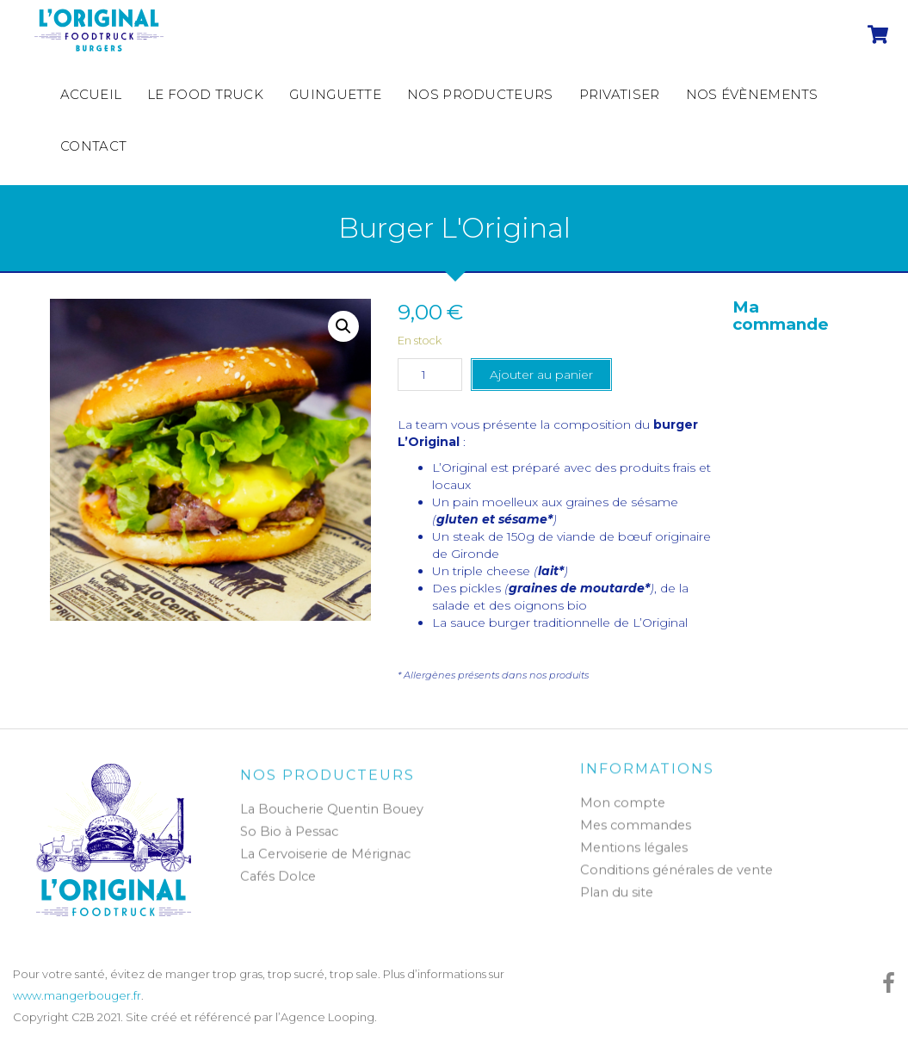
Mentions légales (634, 842)
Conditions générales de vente (676, 864)
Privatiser (619, 94)
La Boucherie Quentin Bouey (331, 815)
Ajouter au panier (541, 374)
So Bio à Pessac (289, 838)
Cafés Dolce (278, 882)
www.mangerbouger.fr (77, 995)
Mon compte (622, 797)
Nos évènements (752, 94)
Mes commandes (635, 819)
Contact (93, 146)
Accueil (90, 94)
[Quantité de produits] (430, 374)
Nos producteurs (480, 94)
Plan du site (616, 887)
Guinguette (335, 94)
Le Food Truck (205, 94)
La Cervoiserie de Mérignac (325, 860)
